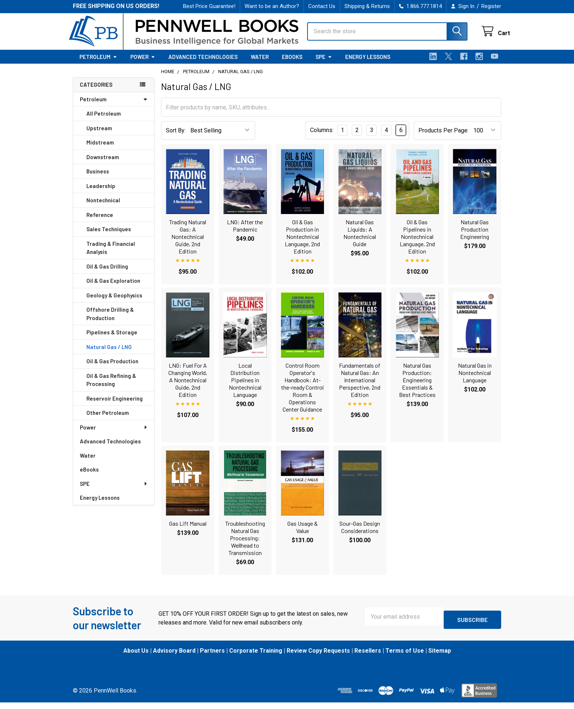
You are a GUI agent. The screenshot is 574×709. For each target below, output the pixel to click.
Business (97, 178)
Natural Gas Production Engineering (474, 236)
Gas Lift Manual (187, 529)
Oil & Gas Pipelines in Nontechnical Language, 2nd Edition (417, 243)
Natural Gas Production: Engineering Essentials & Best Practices (417, 386)
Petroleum (98, 63)
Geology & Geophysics (114, 302)
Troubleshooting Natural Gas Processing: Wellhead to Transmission (245, 544)
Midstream (100, 149)
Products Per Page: (443, 137)
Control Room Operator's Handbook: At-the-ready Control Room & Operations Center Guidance (302, 393)
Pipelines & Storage (111, 338)
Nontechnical (103, 206)
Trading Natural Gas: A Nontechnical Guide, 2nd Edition (187, 243)
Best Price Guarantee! (209, 6)
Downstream (102, 163)
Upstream (99, 134)
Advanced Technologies (203, 63)
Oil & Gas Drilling (107, 273)
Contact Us (321, 6)
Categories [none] (96, 91)
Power (142, 63)
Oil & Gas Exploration (113, 287)
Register (491, 6)
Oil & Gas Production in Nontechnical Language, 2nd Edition (302, 243)
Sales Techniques (108, 235)
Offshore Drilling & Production (110, 320)
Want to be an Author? (272, 6)
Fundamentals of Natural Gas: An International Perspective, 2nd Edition (359, 386)
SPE (324, 63)
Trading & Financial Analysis (110, 254)
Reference (99, 221)
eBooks (292, 63)
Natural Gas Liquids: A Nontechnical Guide (359, 239)
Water (260, 63)
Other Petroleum (107, 419)
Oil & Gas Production (112, 367)
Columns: (321, 136)
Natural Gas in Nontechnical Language (475, 379)
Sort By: (176, 137)
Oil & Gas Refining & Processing (111, 386)
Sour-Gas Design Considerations (359, 533)
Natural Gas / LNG (109, 353)
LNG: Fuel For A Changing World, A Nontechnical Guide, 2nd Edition (187, 386)
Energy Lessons (367, 63)
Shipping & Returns (367, 6)
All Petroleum (103, 120)
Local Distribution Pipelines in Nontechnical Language (245, 386)
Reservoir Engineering (114, 405)
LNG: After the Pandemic (245, 232)
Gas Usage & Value (302, 533)
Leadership (100, 192)
